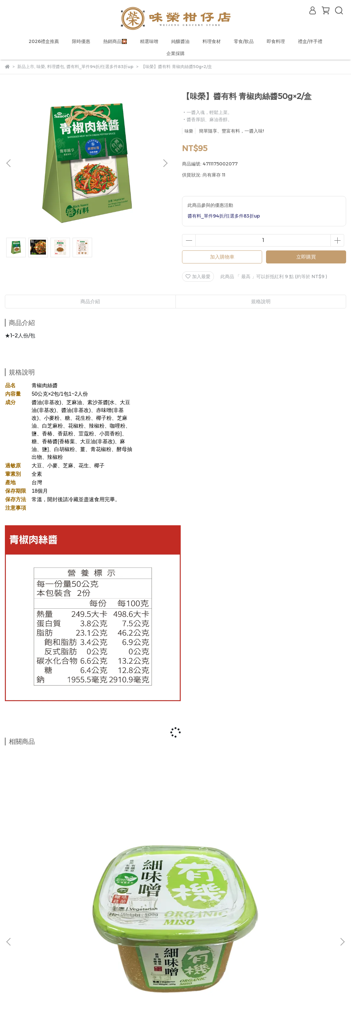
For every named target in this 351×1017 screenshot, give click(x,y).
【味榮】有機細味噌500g (66, 859)
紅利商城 (118, 960)
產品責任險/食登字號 (113, 976)
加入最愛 (198, 276)
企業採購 (175, 53)
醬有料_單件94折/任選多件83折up (224, 216)
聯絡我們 (14, 976)
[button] (165, 163)
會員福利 (40, 960)
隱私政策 (75, 976)
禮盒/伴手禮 (310, 41)
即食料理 (276, 41)
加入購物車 (222, 257)
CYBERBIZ (147, 1000)
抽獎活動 (66, 960)
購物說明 (14, 960)
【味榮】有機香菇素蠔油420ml (285, 859)
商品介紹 (90, 301)
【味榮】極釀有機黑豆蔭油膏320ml (175, 859)
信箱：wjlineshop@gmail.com (39, 945)
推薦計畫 (92, 960)
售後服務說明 (44, 976)
